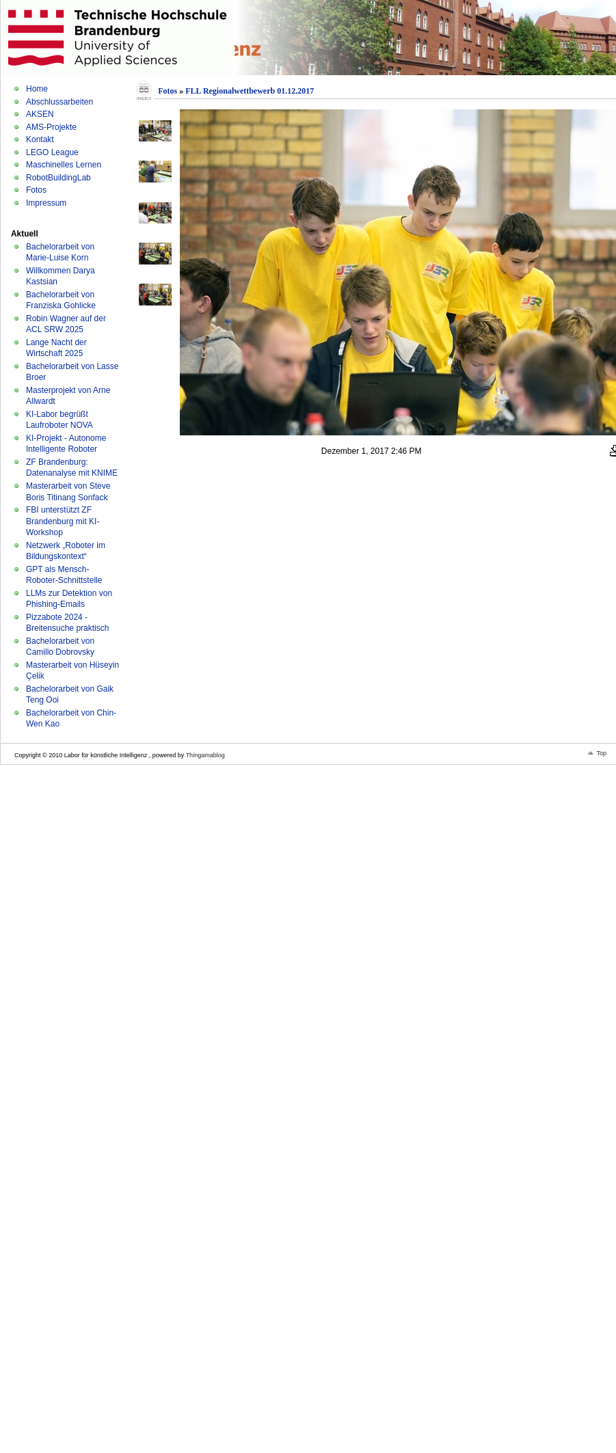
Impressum (46, 203)
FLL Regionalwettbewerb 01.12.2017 (249, 91)
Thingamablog (205, 755)
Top (601, 753)
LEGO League (52, 152)
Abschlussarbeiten (59, 102)
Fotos (36, 190)
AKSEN (40, 114)
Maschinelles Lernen (63, 164)
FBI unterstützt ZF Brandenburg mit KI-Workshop (62, 521)
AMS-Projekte (51, 127)
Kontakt (40, 139)
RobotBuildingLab (58, 177)
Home (37, 89)
